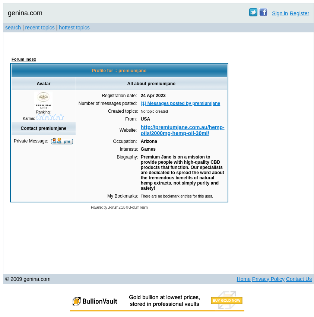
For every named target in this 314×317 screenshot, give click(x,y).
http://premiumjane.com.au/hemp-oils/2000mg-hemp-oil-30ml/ (183, 130)
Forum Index (24, 59)
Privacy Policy (268, 279)
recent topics (39, 28)
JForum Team (138, 207)
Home (244, 279)
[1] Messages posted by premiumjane (180, 103)
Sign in (280, 13)
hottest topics (74, 28)
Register (299, 13)
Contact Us (299, 279)
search (13, 28)
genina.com (25, 13)
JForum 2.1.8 (116, 207)
